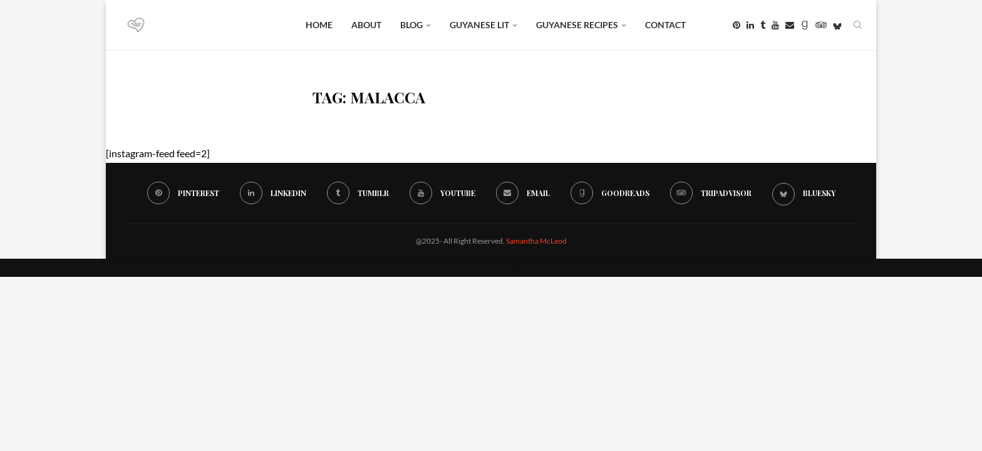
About (366, 24)
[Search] (857, 25)
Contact (665, 24)
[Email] (789, 25)
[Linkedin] (750, 25)
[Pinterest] (736, 25)
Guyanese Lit (479, 24)
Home (319, 24)
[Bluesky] (837, 25)
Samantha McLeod (536, 241)
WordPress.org (521, 267)
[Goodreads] (804, 25)
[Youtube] (775, 25)
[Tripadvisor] (821, 25)
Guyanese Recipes (577, 24)
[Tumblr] (762, 25)
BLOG (411, 24)
